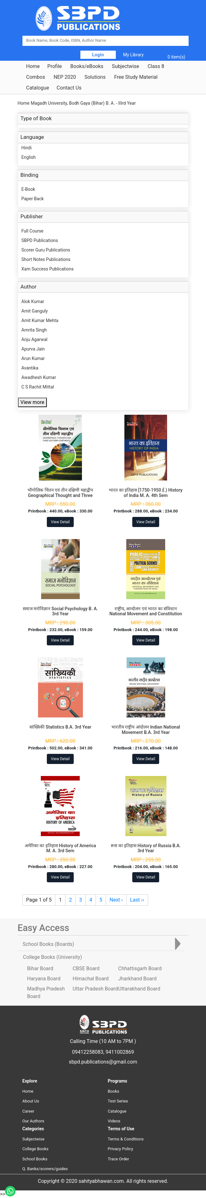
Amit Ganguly (35, 310)
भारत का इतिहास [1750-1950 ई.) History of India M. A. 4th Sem (145, 492)
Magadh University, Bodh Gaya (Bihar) (67, 103)
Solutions (95, 77)
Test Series (118, 1101)
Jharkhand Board (137, 979)
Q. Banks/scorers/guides (45, 1168)
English (29, 157)
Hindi (27, 147)
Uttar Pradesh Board (95, 989)
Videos (114, 1121)
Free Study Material (136, 77)
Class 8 (155, 66)
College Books (35, 1148)
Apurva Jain (33, 348)
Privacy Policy (120, 1148)
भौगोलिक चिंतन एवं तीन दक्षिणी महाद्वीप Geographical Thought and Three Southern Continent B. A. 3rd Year (60, 495)
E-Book (28, 189)
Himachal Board (91, 979)
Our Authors (33, 1121)
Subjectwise (125, 66)
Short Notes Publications (46, 259)
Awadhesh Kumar (39, 377)
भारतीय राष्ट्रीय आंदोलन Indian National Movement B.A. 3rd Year (145, 729)
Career (28, 1111)
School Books (34, 1159)
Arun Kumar (33, 358)
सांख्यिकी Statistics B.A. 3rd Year (60, 726)
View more (32, 402)
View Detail (60, 522)
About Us (30, 1101)
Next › (116, 900)
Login (98, 54)
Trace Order (118, 1159)
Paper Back (33, 198)
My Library (133, 54)
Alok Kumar (33, 301)
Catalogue (37, 88)
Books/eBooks (86, 66)
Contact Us (69, 88)
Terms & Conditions (126, 1139)
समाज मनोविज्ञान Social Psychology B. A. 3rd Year (60, 611)
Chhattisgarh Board (140, 968)
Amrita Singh (34, 329)
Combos (35, 77)
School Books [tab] (48, 944)
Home (33, 66)
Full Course (33, 230)
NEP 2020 (64, 77)
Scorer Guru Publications (46, 249)
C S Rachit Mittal (38, 386)
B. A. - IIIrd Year (121, 103)
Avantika (30, 367)
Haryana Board (43, 979)
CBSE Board (86, 968)
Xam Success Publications (48, 268)
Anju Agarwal (34, 339)
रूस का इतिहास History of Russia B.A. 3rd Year (146, 848)
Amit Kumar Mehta (40, 320)
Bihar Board (40, 968)
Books (113, 1091)
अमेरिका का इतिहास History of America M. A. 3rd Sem (60, 848)
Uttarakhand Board (139, 989)
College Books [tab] (52, 957)
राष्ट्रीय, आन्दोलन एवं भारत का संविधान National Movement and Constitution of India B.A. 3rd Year (145, 614)
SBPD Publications (40, 240)
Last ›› (137, 900)
